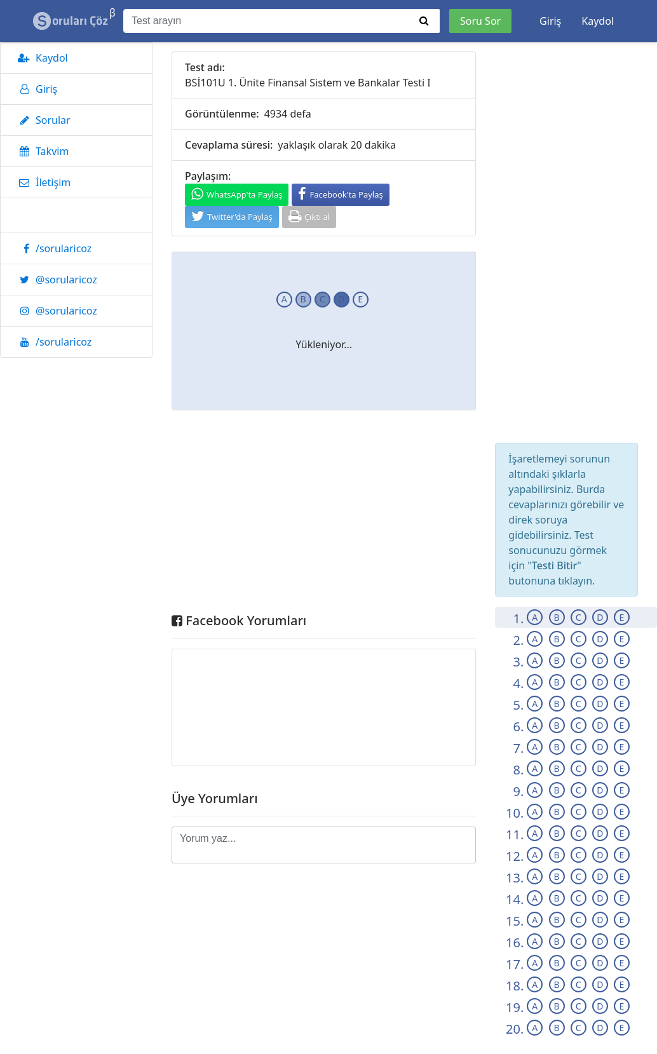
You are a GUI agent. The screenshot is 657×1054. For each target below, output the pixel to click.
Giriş (550, 21)
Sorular (42, 120)
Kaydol (597, 21)
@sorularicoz (55, 280)
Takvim (41, 151)
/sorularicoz (52, 248)
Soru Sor (480, 21)
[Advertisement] (324, 515)
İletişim (42, 182)
